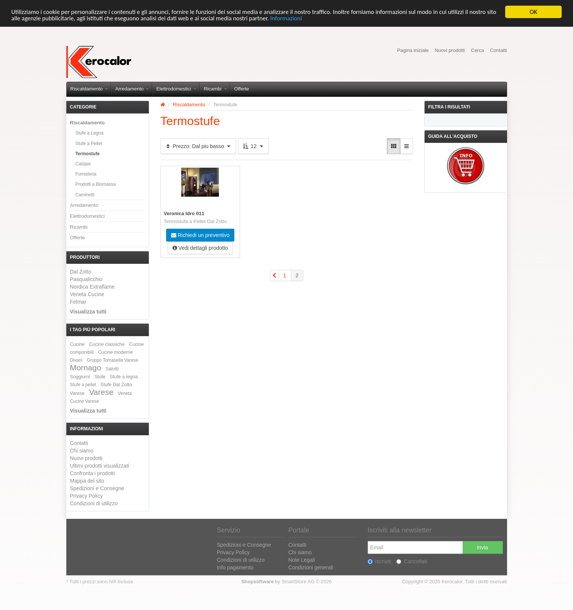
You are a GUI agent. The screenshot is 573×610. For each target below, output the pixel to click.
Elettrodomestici (176, 89)
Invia (482, 547)
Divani (76, 360)
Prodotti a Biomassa (95, 184)
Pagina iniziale (413, 50)
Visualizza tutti (88, 312)
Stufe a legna (124, 376)
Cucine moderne (115, 352)
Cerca (477, 50)
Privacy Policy (86, 496)
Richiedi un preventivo (200, 235)
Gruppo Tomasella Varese (112, 360)
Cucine (77, 344)
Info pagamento (235, 567)
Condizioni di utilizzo (94, 503)
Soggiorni (80, 376)
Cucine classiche (107, 344)
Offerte (241, 89)
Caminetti (85, 194)
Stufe (99, 376)
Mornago (85, 367)
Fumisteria (85, 174)
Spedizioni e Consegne (97, 488)
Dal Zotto (81, 272)
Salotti (112, 369)
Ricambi (215, 89)
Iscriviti (379, 561)
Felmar (78, 302)
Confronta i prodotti (92, 473)
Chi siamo (81, 451)
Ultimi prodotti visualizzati (99, 466)
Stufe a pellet (83, 384)
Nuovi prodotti (450, 50)
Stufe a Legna (89, 133)
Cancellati (411, 561)
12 (253, 146)
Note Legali (301, 560)
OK (533, 12)
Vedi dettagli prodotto (200, 248)
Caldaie (83, 164)
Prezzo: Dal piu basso (198, 146)
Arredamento (132, 89)
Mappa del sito (87, 481)
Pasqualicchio (86, 279)
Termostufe (87, 153)
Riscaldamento (89, 89)
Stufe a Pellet (88, 143)
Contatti (498, 50)
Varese (101, 392)
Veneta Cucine (87, 294)
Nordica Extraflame (92, 287)
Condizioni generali (310, 567)
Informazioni (324, 18)
